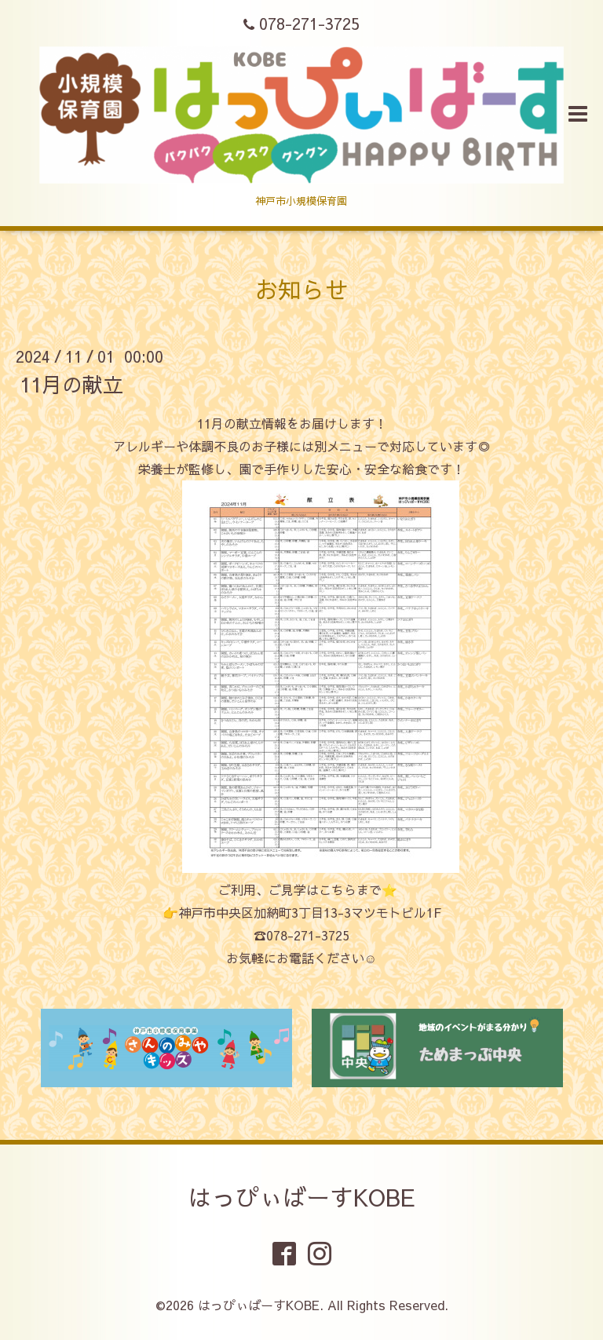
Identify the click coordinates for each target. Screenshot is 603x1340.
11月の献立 (71, 384)
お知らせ (301, 289)
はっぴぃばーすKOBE (301, 1197)
